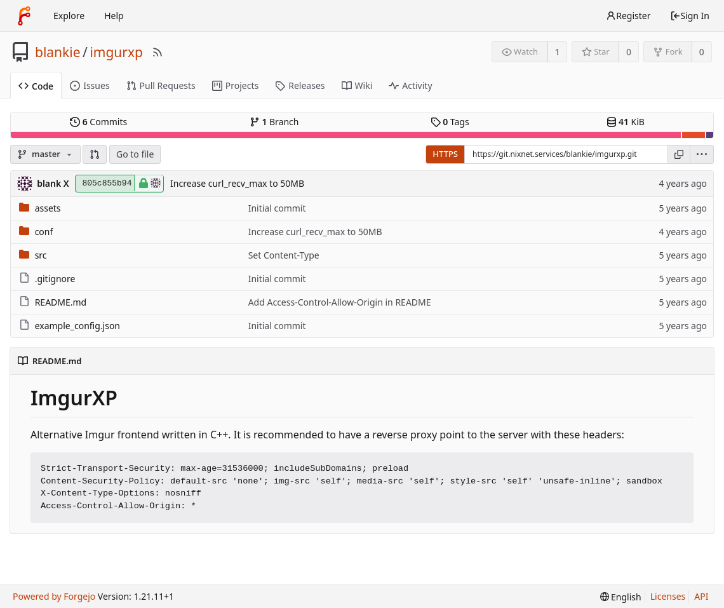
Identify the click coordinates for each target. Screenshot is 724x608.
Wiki (357, 85)
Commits (98, 122)
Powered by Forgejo (54, 596)
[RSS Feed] (157, 52)
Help (114, 16)
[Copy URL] (678, 154)
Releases (300, 85)
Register (628, 16)
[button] (95, 154)
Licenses (668, 596)
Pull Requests (161, 85)
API (701, 596)
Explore (68, 16)
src (41, 255)
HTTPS (445, 153)
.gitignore (55, 279)
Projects (235, 85)
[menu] (702, 154)
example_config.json (77, 326)
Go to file (135, 154)
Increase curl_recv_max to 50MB (237, 183)
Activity (410, 85)
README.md (61, 302)
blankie (58, 52)
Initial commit (277, 208)
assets (48, 208)
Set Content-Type (283, 255)
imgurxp (116, 52)
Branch (274, 122)
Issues (89, 85)
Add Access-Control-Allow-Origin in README (339, 302)
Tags (450, 122)
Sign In (689, 16)
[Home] (24, 15)
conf (44, 232)
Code (35, 86)
